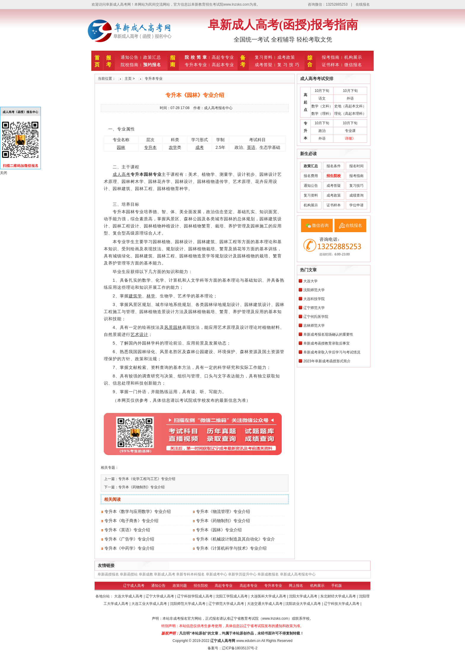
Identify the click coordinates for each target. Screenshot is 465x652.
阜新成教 (146, 574)
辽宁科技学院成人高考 (195, 596)
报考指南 (331, 57)
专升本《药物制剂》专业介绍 (141, 487)
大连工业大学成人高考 (149, 604)
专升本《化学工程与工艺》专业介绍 (146, 479)
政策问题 (180, 586)
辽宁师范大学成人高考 (226, 604)
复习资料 (264, 57)
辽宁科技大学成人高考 (342, 604)
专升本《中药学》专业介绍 (129, 548)
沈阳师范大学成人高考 (188, 604)
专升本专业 (196, 64)
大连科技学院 (314, 299)
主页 (128, 78)
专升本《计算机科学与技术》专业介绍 (231, 548)
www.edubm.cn (248, 641)
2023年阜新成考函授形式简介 (327, 361)
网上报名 (296, 586)
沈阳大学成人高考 (303, 596)
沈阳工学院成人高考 (232, 596)
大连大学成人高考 (129, 596)
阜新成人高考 (164, 574)
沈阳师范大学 (314, 290)
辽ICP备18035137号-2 (239, 648)
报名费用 (311, 176)
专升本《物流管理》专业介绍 (223, 511)
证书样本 (331, 64)
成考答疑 (264, 64)
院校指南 (129, 64)
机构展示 (353, 57)
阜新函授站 (129, 574)
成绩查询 (356, 195)
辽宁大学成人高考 (160, 596)
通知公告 (129, 57)
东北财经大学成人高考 (338, 596)
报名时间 (356, 166)
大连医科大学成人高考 (269, 596)
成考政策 (286, 57)
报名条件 (334, 166)
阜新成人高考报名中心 (298, 574)
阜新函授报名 (108, 574)
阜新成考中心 (216, 574)
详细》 (350, 138)
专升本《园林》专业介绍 (219, 529)
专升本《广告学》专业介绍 (129, 539)
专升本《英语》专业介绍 (127, 529)
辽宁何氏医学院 (315, 317)
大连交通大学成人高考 (265, 604)
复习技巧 (356, 186)
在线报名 (363, 4)
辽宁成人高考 (133, 586)
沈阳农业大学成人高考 (303, 604)
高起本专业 (223, 64)
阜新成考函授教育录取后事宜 (326, 343)
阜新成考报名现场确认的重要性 (328, 334)
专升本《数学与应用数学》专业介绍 (137, 511)
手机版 (336, 586)
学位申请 (356, 205)
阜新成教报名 (268, 574)
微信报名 (353, 64)
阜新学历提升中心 (242, 574)
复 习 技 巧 (288, 64)
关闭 (3, 173)
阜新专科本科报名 (190, 574)
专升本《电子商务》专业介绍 (131, 520)
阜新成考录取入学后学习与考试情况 (331, 352)
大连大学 (310, 281)
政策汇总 (152, 57)
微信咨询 (320, 225)
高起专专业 (223, 57)
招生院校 (201, 586)
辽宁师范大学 (314, 308)
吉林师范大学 (314, 325)
